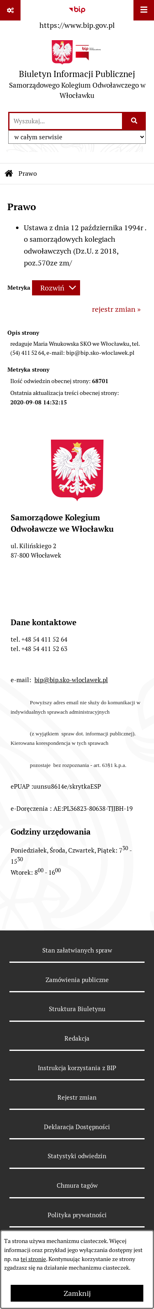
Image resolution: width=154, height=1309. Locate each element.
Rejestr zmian (77, 1097)
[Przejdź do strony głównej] (77, 72)
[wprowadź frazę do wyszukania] (65, 121)
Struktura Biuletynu (77, 1009)
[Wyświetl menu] (143, 10)
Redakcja (77, 1038)
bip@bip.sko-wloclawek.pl (71, 680)
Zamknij (77, 1293)
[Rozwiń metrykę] (56, 287)
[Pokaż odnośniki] (10, 10)
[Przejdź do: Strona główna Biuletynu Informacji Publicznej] (9, 173)
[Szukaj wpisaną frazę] (134, 121)
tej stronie (33, 1259)
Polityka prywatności (77, 1215)
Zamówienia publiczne (77, 980)
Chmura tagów (77, 1185)
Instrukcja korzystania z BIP (77, 1068)
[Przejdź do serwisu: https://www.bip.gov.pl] (77, 16)
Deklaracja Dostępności (77, 1127)
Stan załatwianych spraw (77, 950)
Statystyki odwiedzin (77, 1156)
